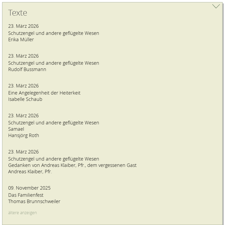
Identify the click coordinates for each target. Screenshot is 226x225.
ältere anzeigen (22, 212)
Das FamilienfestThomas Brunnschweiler (34, 198)
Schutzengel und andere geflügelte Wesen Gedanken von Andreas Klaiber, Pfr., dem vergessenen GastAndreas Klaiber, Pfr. (72, 165)
